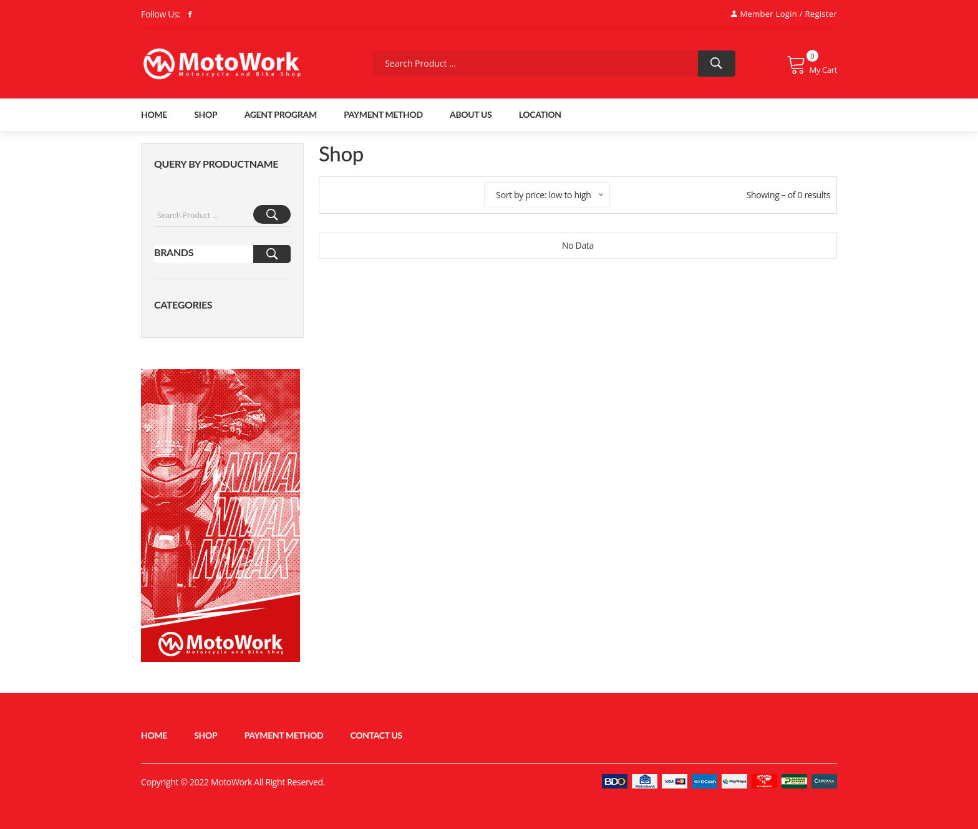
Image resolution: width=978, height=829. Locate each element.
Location (540, 114)
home (154, 114)
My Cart (812, 64)
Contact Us (376, 735)
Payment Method (383, 114)
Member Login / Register (784, 13)
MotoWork (231, 782)
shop (205, 114)
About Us (470, 114)
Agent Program (280, 114)
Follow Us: (160, 14)
